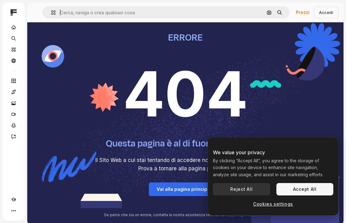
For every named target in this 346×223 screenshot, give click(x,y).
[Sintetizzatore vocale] (14, 125)
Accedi (326, 12)
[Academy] (14, 199)
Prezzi (302, 12)
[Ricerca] (14, 38)
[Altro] (14, 211)
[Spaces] (14, 92)
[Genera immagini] (14, 103)
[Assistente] (14, 137)
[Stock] (14, 50)
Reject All (241, 189)
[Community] (14, 61)
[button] (50, 12)
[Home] (14, 27)
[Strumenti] (14, 81)
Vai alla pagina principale (185, 189)
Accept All (305, 189)
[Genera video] (14, 114)
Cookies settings (273, 204)
